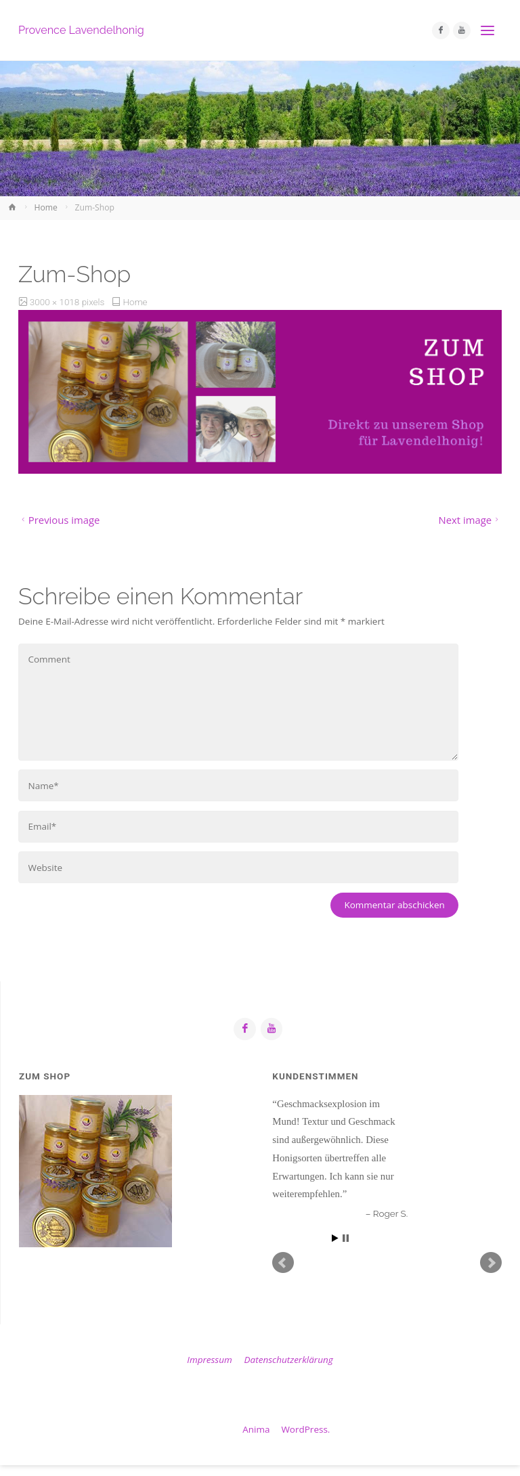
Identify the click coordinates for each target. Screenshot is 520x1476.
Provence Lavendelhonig (81, 30)
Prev (283, 1263)
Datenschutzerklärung (288, 1360)
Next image (470, 520)
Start (335, 1238)
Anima (255, 1429)
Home (46, 207)
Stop (346, 1238)
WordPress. (305, 1429)
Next (491, 1263)
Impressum (209, 1360)
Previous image (59, 520)
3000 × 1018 (56, 301)
